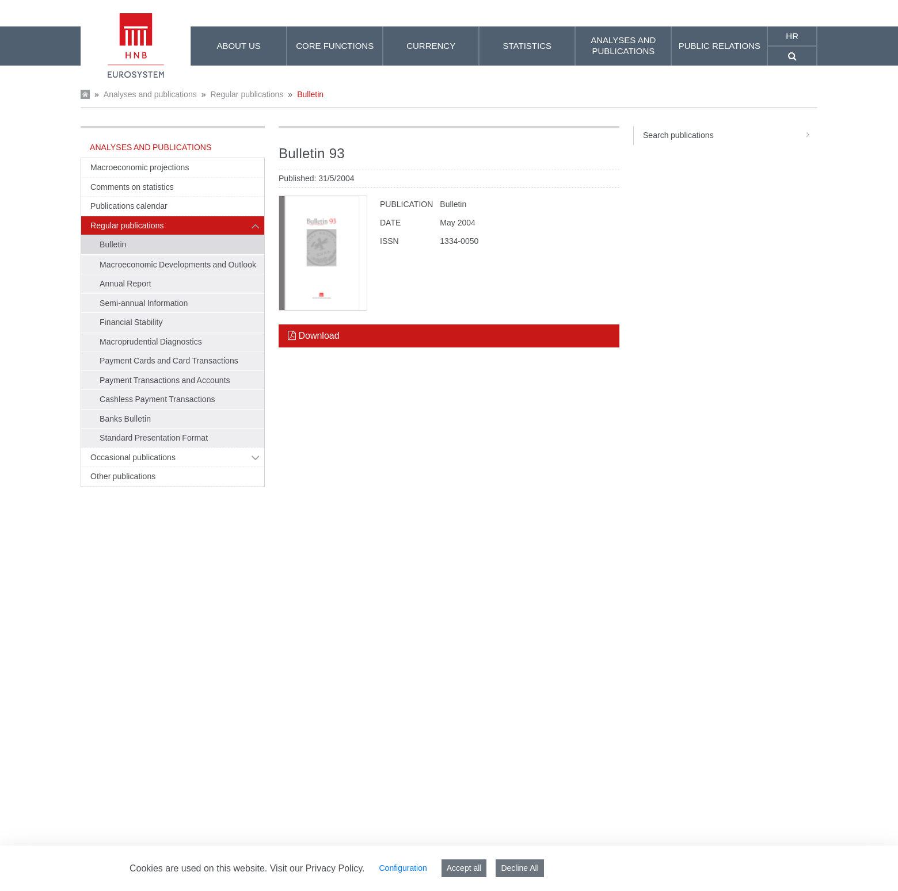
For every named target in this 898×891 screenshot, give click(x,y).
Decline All (519, 868)
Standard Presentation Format (154, 437)
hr (792, 36)
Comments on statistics (132, 187)
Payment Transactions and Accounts (165, 380)
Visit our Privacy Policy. (317, 868)
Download (314, 336)
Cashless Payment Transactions (157, 399)
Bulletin (310, 94)
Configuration (403, 868)
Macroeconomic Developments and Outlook (178, 264)
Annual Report (125, 283)
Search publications (730, 135)
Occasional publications (133, 457)
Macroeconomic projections (139, 167)
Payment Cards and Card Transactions (169, 360)
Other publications (122, 476)
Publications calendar (129, 206)
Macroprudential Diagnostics (151, 341)
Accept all (464, 868)
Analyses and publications (150, 94)
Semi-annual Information (144, 303)
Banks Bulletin (125, 418)
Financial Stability (131, 322)
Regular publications (246, 94)
